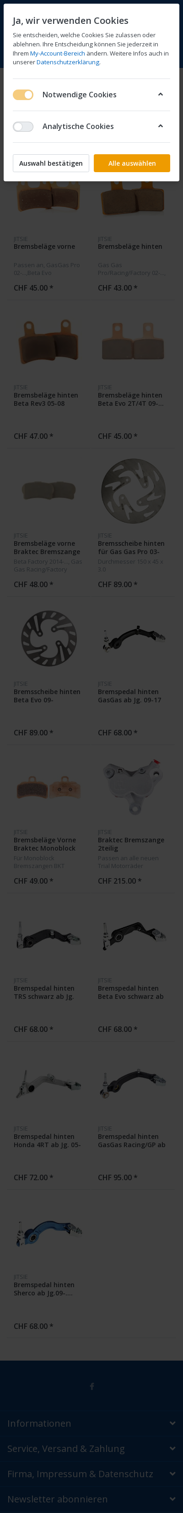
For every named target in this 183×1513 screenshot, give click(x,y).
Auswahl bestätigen (51, 163)
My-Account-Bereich (57, 53)
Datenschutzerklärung (68, 62)
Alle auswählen (132, 163)
